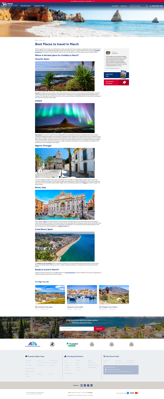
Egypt (77, 362)
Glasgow (27, 376)
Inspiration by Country (40, 305)
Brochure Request (131, 362)
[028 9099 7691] (156, 7)
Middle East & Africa (93, 365)
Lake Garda (67, 365)
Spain (77, 365)
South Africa (67, 370)
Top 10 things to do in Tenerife (108, 307)
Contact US (106, 360)
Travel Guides (118, 360)
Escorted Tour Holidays (42, 362)
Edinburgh (39, 374)
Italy (65, 360)
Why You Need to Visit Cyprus (44, 307)
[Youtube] (82, 385)
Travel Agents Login (119, 362)
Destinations (26, 6)
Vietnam (78, 367)
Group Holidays (40, 365)
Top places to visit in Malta (75, 307)
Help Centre (124, 6)
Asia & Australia (92, 367)
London (50, 374)
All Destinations (69, 373)
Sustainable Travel (71, 395)
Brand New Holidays (53, 360)
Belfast (27, 374)
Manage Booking (131, 360)
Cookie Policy (90, 395)
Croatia (66, 367)
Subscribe (99, 329)
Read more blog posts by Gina (113, 68)
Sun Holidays (28, 365)
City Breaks (28, 362)
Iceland (66, 362)
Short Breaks (52, 365)
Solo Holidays (28, 360)
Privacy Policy (84, 395)
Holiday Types (40, 6)
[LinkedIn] (92, 385)
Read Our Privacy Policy (82, 334)
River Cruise (40, 360)
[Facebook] (85, 385)
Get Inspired (116, 6)
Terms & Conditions (78, 395)
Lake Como (78, 370)
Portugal (78, 360)
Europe (90, 360)
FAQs (104, 362)
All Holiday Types (30, 368)
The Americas (92, 362)
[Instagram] (88, 385)
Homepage (90, 392)
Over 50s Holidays (53, 362)
